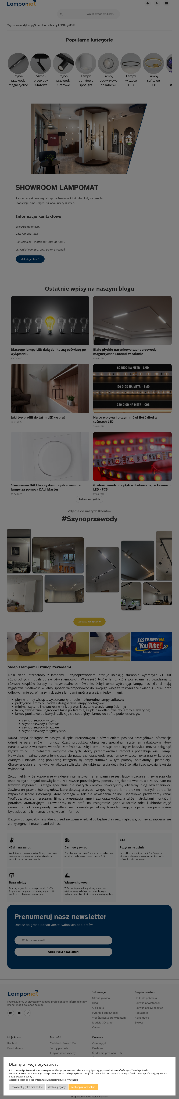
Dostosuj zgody (57, 1087)
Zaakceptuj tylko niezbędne (27, 1087)
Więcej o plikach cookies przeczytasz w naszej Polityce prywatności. (43, 1079)
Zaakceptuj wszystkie (83, 1087)
